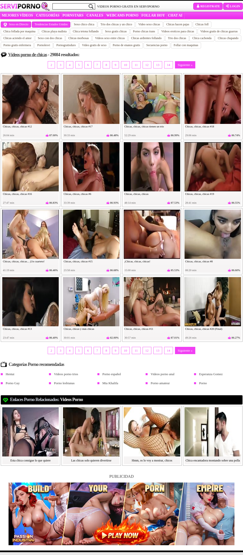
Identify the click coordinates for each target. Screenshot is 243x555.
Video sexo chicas (149, 24)
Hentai (10, 374)
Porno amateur (160, 383)
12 (147, 65)
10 (125, 65)
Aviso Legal (20, 540)
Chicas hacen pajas (177, 24)
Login (233, 6)
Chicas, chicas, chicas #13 (17, 328)
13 (157, 65)
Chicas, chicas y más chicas (79, 328)
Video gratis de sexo (94, 45)
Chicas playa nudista (54, 31)
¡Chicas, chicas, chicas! (137, 261)
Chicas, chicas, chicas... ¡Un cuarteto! (24, 261)
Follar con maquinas (186, 45)
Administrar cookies (25, 551)
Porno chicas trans (144, 31)
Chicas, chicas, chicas (137, 193)
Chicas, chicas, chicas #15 (78, 261)
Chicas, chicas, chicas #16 (17, 193)
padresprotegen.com (79, 543)
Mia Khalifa (110, 383)
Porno (203, 383)
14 (168, 65)
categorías (47, 15)
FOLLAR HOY (153, 15)
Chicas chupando (228, 38)
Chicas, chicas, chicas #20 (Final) (203, 328)
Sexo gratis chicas (116, 31)
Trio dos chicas (177, 38)
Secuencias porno (156, 45)
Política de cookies (24, 546)
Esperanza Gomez (211, 374)
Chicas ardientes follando (146, 38)
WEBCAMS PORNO (122, 15)
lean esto (81, 535)
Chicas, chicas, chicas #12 (17, 126)
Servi (20, 6)
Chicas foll (202, 24)
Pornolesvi (43, 45)
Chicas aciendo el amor (18, 38)
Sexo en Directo (16, 24)
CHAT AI (175, 15)
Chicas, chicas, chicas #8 (199, 261)
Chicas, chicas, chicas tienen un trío (144, 126)
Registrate (208, 6)
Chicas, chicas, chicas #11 (139, 328)
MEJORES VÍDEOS (17, 15)
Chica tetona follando (86, 31)
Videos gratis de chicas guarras (219, 31)
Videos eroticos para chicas (177, 31)
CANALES (94, 15)
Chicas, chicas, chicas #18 (199, 126)
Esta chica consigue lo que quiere (30, 460)
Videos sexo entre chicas (110, 38)
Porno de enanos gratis (126, 45)
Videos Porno (71, 399)
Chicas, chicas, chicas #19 (199, 193)
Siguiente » (185, 65)
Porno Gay (13, 383)
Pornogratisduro (66, 45)
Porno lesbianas (64, 383)
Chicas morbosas (78, 38)
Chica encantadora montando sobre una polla (213, 460)
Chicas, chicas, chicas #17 (78, 126)
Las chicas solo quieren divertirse (91, 460)
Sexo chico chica (84, 24)
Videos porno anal (162, 374)
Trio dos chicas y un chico (116, 24)
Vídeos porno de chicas (27, 54)
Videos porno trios (66, 374)
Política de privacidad (26, 535)
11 (136, 65)
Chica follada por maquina (20, 31)
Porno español (111, 374)
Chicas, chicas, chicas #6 (77, 193)
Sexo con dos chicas (50, 38)
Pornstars (73, 15)
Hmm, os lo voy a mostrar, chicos (152, 460)
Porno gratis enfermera (17, 45)
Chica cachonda (201, 38)
